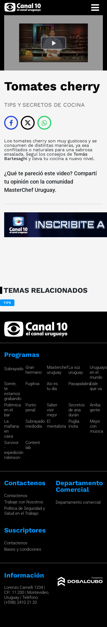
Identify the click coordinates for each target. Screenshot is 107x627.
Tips (7, 303)
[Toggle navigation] (95, 8)
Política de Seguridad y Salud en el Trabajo (24, 511)
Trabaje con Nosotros (23, 502)
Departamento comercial (78, 502)
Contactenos (15, 495)
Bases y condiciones (22, 549)
